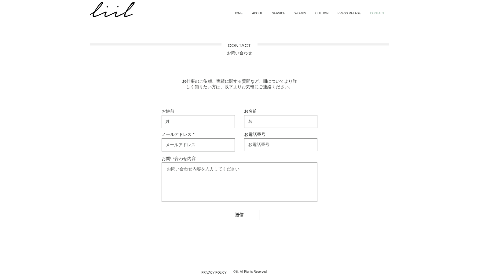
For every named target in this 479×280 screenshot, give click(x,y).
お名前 (250, 111)
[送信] (239, 215)
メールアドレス (177, 134)
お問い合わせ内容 (179, 158)
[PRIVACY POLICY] (214, 272)
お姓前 (168, 111)
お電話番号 (254, 134)
